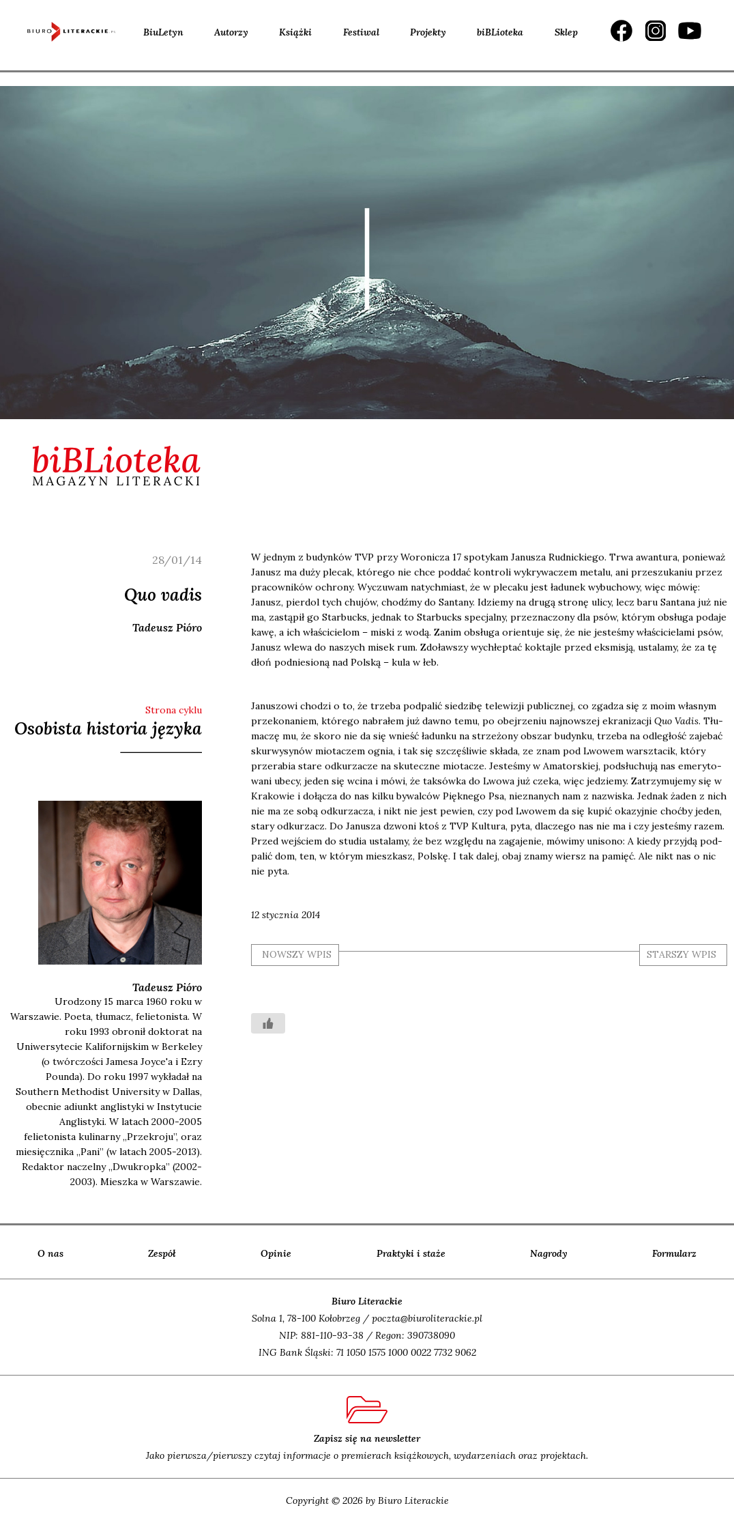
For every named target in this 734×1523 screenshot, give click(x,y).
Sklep (566, 32)
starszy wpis (681, 954)
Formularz (674, 1253)
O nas (50, 1253)
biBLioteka (500, 32)
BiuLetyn (163, 32)
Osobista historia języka (108, 728)
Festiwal (361, 32)
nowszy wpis (297, 954)
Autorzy (231, 32)
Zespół (162, 1253)
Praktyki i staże (411, 1253)
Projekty (428, 32)
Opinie (276, 1253)
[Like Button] (268, 1023)
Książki (295, 32)
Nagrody (549, 1253)
